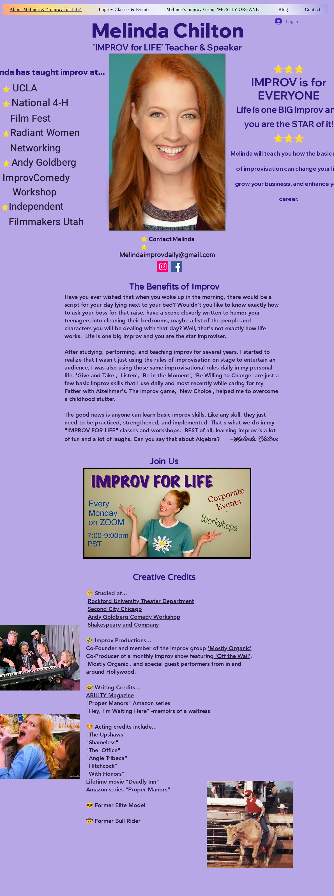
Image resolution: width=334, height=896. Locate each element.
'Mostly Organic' (230, 648)
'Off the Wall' (232, 656)
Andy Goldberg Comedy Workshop (134, 616)
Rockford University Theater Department (141, 601)
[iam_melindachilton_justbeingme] (162, 266)
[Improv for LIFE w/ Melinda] (176, 266)
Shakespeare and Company (123, 624)
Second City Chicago (115, 609)
